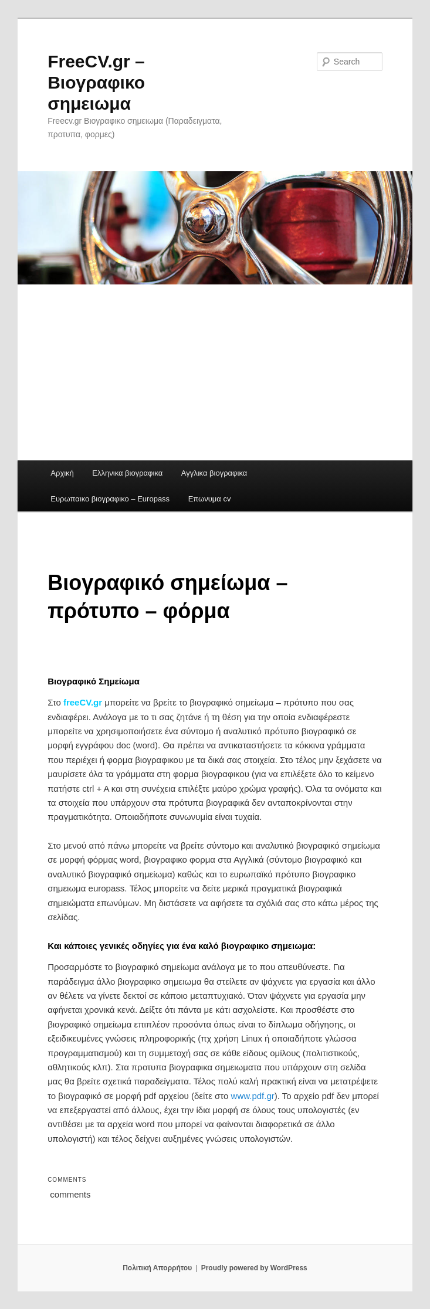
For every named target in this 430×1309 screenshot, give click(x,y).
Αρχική (62, 473)
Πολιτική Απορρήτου (157, 1268)
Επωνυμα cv (209, 498)
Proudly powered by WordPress (254, 1268)
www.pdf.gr (253, 1096)
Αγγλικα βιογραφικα (214, 473)
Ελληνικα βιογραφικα (127, 473)
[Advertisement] (215, 372)
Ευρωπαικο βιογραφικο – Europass (110, 498)
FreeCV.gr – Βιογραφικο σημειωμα (96, 82)
